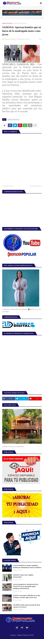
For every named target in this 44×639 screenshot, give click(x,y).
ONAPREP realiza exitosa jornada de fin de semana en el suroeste (26, 606)
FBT (32, 635)
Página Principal (7, 23)
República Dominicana (20, 23)
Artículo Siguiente (35, 186)
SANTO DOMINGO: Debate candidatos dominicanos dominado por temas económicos (27, 566)
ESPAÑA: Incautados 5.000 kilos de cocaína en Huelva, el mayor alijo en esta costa (26, 596)
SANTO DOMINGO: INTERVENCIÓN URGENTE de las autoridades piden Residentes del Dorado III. (25, 586)
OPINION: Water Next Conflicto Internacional (23, 576)
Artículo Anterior (8, 186)
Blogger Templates (22, 635)
